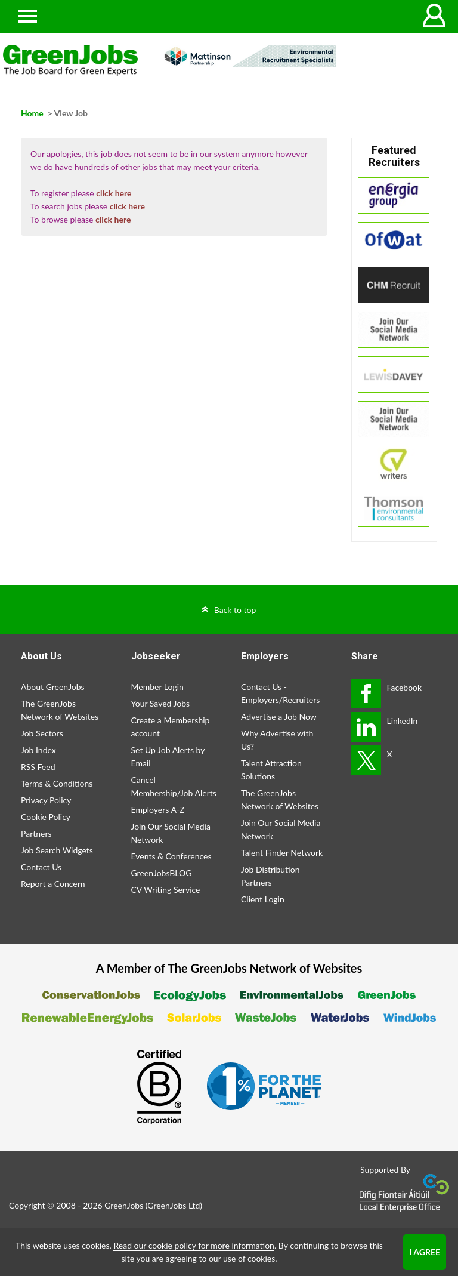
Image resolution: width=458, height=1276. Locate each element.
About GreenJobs (53, 687)
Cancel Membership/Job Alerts (173, 786)
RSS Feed (38, 767)
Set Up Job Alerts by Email (168, 756)
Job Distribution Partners (270, 875)
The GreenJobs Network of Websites (59, 710)
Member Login (157, 687)
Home (32, 113)
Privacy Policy (46, 800)
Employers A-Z (158, 810)
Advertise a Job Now (279, 716)
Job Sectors (42, 733)
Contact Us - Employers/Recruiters (280, 693)
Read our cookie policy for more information (193, 1245)
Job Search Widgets (57, 850)
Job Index (38, 750)
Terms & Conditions (56, 783)
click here (113, 193)
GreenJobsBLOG (161, 873)
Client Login (262, 899)
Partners (36, 833)
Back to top (235, 610)
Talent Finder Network (282, 852)
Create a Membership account (170, 726)
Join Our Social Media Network (171, 832)
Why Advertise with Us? (277, 739)
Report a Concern (53, 884)
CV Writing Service (165, 889)
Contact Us (41, 867)
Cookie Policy (45, 817)
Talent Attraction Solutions (271, 769)
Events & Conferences (171, 856)
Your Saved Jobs (160, 703)
